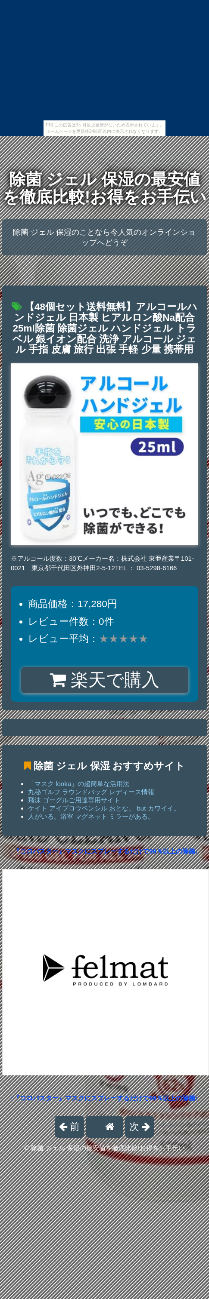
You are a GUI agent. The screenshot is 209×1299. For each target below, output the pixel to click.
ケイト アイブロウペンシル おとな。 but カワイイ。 (104, 808)
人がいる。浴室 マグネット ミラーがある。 (91, 816)
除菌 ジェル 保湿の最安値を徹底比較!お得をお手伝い (105, 188)
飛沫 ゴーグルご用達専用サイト (74, 800)
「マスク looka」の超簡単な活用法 (78, 783)
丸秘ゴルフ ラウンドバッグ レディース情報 (91, 791)
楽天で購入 (104, 680)
